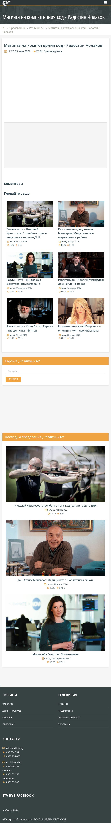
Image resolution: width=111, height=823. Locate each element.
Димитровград (11, 710)
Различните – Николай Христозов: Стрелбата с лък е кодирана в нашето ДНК (27, 233)
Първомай (8, 724)
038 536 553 (10, 766)
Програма (64, 724)
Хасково (7, 704)
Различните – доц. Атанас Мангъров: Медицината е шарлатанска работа (76, 233)
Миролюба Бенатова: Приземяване (55, 654)
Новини (9, 695)
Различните (36, 28)
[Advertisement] (55, 145)
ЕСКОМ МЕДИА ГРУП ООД (50, 819)
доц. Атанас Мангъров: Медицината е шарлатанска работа (55, 580)
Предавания (17, 28)
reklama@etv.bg (12, 748)
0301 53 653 (10, 774)
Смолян (7, 717)
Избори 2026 (10, 810)
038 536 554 (10, 752)
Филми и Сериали (69, 717)
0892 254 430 (11, 756)
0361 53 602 (10, 782)
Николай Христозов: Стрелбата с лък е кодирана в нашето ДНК (55, 505)
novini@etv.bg (11, 762)
